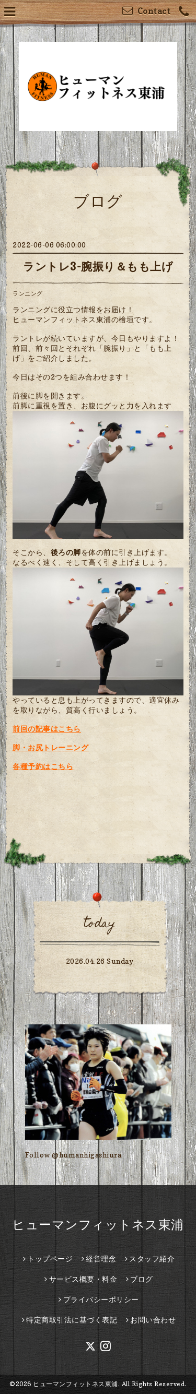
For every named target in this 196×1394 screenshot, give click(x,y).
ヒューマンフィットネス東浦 (98, 1224)
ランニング (28, 293)
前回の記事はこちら (47, 728)
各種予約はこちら (43, 766)
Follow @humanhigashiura (73, 1154)
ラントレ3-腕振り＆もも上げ (98, 266)
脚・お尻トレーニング (50, 747)
